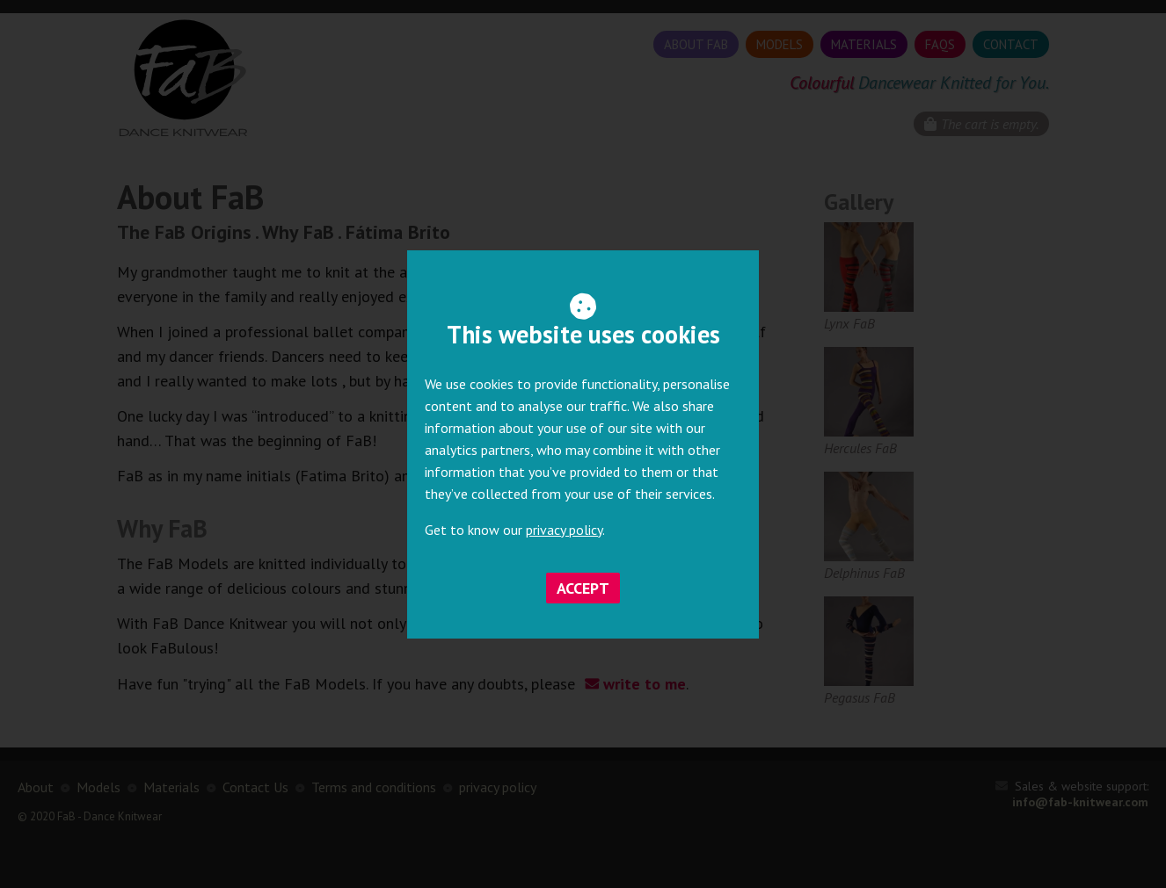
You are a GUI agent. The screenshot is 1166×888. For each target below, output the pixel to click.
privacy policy (564, 529)
